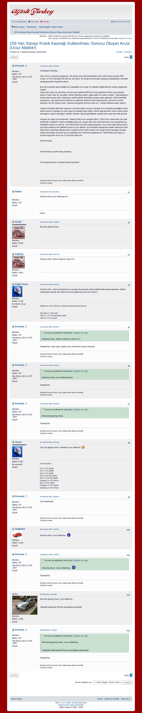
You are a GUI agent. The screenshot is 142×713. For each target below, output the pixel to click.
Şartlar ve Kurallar (111, 699)
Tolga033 (20, 529)
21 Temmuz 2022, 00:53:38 (49, 284)
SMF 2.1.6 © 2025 (63, 703)
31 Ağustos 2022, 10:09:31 (49, 554)
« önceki (119, 52)
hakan (18, 191)
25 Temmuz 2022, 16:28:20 (49, 496)
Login (130, 38)
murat (18, 442)
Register (122, 38)
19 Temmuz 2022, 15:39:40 (49, 66)
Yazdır (14, 57)
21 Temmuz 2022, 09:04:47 (49, 327)
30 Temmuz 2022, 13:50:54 (49, 529)
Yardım (100, 699)
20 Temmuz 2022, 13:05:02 (49, 222)
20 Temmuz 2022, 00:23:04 (49, 192)
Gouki (18, 221)
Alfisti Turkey (16, 699)
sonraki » (128, 52)
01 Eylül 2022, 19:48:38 (48, 594)
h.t (16, 594)
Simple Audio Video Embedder (71, 705)
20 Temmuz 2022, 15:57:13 (49, 254)
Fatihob (19, 254)
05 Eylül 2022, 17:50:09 (48, 630)
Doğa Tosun (21, 284)
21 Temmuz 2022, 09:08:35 (49, 404)
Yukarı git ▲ (126, 699)
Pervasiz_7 (21, 65)
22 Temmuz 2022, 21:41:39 (49, 442)
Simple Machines (79, 703)
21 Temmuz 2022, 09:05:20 (49, 365)
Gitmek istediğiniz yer (83, 682)
